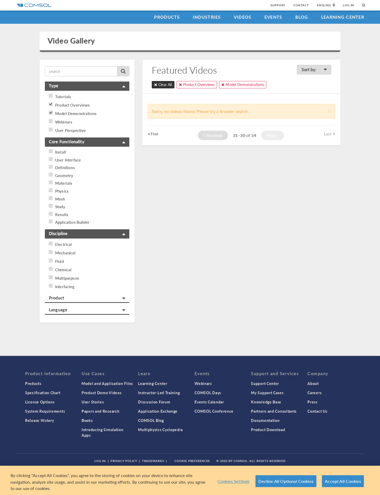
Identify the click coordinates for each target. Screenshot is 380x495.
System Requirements (45, 411)
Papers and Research (100, 411)
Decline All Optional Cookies (286, 481)
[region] (190, 480)
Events (273, 17)
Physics (62, 191)
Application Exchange (158, 411)
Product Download (268, 429)
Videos (242, 17)
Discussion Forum (154, 401)
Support (278, 5)
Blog (301, 17)
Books (87, 420)
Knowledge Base (266, 401)
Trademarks (153, 461)
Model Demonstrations (76, 113)
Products (167, 17)
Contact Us (317, 411)
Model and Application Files (107, 383)
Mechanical (65, 252)
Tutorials (63, 96)
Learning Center (342, 17)
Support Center (265, 383)
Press (312, 401)
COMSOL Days (207, 392)
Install (60, 152)
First (153, 133)
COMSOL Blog (151, 420)
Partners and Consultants (274, 411)
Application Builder (72, 222)
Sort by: (314, 69)
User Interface (68, 160)
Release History (39, 420)
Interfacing (64, 286)
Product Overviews (72, 105)
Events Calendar (209, 401)
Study (60, 206)
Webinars (63, 122)
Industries (207, 17)
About (313, 383)
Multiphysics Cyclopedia (160, 429)
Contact (301, 5)
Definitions (65, 167)
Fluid (59, 261)
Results (61, 214)
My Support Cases (267, 392)
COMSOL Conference (214, 411)
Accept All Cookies (343, 481)
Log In (348, 5)
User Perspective (70, 130)
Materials (63, 183)
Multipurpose (67, 278)
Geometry (64, 175)
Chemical (63, 269)
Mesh (60, 199)
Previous (213, 135)
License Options (40, 401)
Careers (314, 392)
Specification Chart (42, 392)
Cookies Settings (233, 481)
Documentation (265, 420)
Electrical (63, 244)
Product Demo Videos (101, 392)
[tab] (87, 86)
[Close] (329, 111)
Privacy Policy (124, 461)
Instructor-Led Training (159, 392)
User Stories (93, 401)
